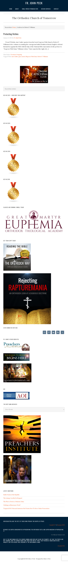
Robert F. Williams (43, 56)
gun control (22, 56)
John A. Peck (46, 559)
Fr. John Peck (34, 3)
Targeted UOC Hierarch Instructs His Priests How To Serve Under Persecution (26, 508)
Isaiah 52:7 (53, 525)
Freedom (13, 54)
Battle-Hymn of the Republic (11, 495)
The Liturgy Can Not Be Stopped (12, 498)
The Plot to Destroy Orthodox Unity (13, 501)
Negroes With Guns (31, 56)
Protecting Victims (10, 34)
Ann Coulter (14, 56)
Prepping (19, 54)
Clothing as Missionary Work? (12, 505)
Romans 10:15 (61, 525)
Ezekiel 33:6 (61, 546)
